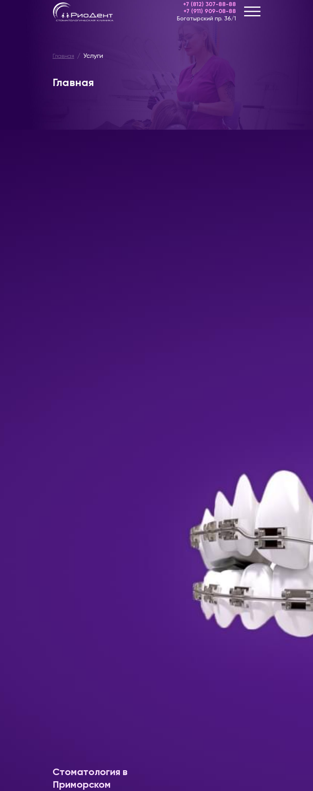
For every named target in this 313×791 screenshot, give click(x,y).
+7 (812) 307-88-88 (209, 4)
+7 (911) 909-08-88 (209, 11)
